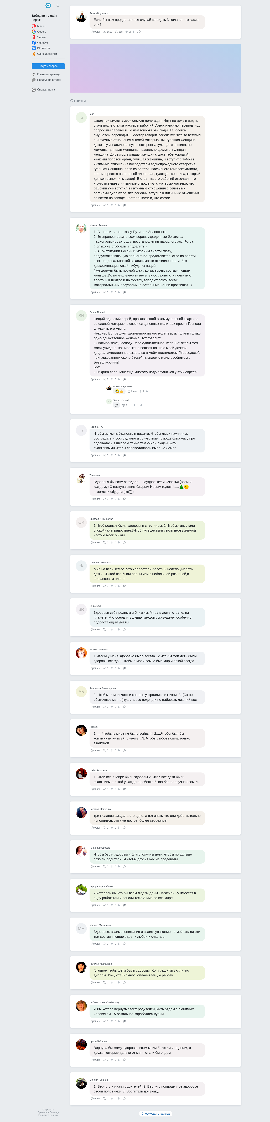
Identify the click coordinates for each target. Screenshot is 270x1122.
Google (39, 32)
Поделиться (139, 31)
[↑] (127, 31)
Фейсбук (40, 43)
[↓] (133, 31)
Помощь (54, 1112)
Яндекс (39, 37)
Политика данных (48, 1115)
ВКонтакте (41, 48)
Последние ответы (46, 80)
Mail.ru (38, 26)
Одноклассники (44, 54)
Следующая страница (156, 1113)
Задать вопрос (48, 66)
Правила (43, 1112)
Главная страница (46, 74)
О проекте (48, 1109)
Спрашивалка (43, 90)
